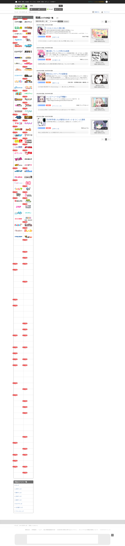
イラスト (42, 9)
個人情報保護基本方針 (49, 529)
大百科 (38, 1)
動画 (19, 1)
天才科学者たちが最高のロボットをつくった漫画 (65, 120)
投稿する (97, 12)
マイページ (106, 12)
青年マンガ (18, 492)
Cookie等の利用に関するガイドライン (67, 529)
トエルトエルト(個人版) (55, 28)
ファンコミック (20, 511)
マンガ (51, 9)
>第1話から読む (99, 39)
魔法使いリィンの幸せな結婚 (57, 51)
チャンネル (33, 1)
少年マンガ (18, 489)
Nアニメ (47, 1)
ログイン (90, 1)
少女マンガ (18, 496)
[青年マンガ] (55, 83)
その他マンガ (19, 507)
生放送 (27, 1)
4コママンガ (19, 503)
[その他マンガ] (56, 60)
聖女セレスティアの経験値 (56, 74)
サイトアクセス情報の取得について (88, 529)
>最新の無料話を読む (99, 41)
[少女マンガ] (55, 37)
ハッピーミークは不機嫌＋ (56, 97)
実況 (42, 1)
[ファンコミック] (56, 106)
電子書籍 (59, 9)
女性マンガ (18, 500)
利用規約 (34, 529)
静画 (23, 1)
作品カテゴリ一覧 (21, 482)
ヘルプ (40, 529)
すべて (17, 485)
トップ (34, 9)
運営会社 (27, 529)
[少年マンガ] (55, 128)
